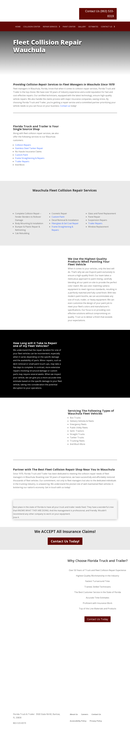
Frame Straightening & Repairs (29, 158)
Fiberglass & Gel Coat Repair (65, 223)
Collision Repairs (23, 145)
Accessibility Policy (78, 721)
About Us (74, 714)
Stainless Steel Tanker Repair (29, 148)
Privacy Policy (96, 721)
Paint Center (69, 27)
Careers (84, 714)
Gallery (82, 27)
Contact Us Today (97, 619)
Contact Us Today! (65, 541)
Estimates (93, 27)
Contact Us (106, 27)
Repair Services (50, 27)
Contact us (65, 105)
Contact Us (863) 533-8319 (99, 14)
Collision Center (31, 27)
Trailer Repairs (22, 161)
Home (18, 27)
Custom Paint (21, 154)
